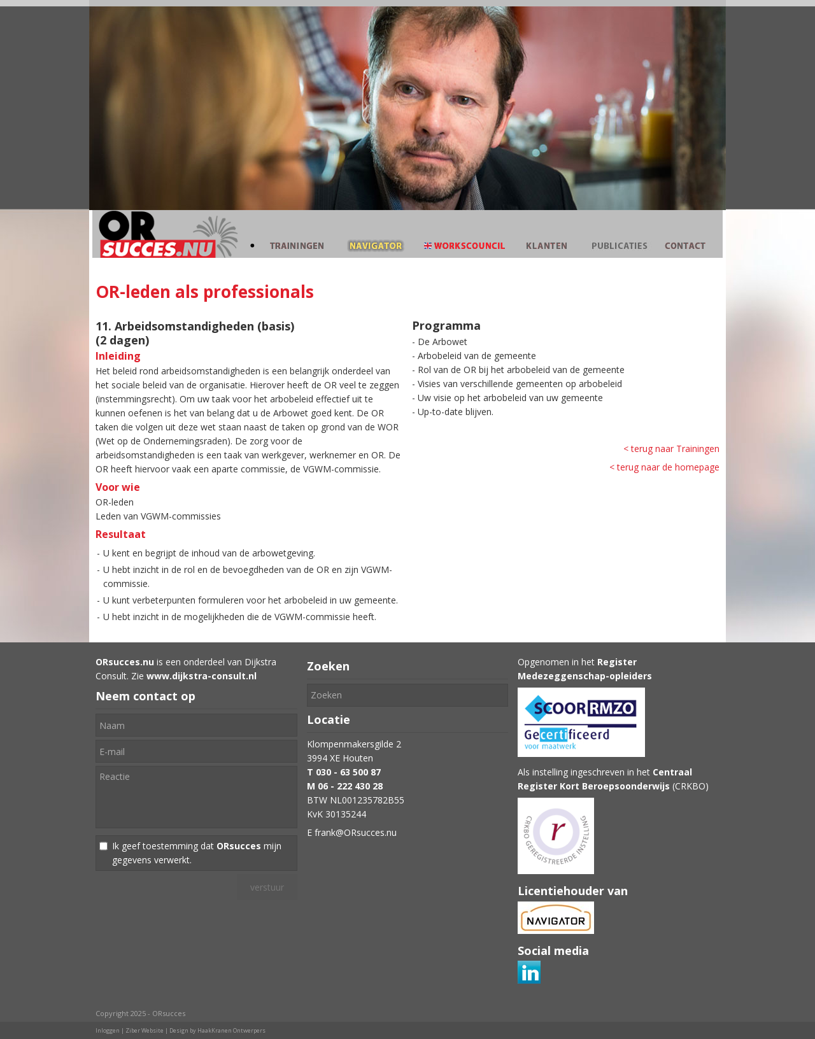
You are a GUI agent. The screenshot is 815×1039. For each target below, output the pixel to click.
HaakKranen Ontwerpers (231, 1030)
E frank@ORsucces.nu (352, 832)
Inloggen (108, 1030)
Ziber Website (144, 1030)
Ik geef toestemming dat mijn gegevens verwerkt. (196, 853)
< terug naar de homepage (664, 467)
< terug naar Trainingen (671, 448)
